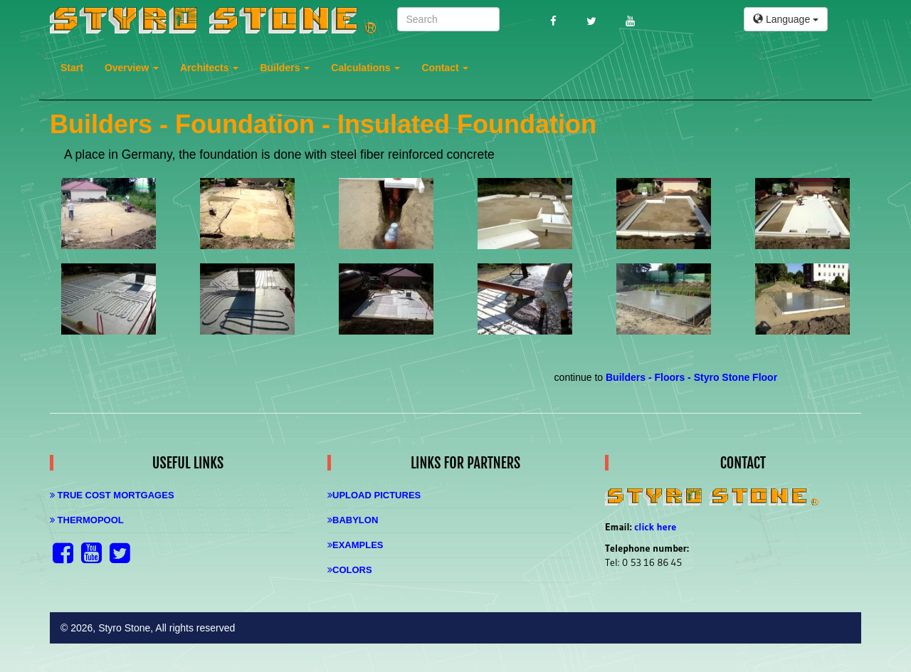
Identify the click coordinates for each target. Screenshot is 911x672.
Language (785, 19)
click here (655, 526)
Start (71, 67)
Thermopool (87, 520)
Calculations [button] (365, 67)
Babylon (352, 520)
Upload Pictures (374, 495)
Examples (355, 545)
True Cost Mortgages (112, 495)
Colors (349, 570)
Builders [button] (285, 67)
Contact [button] (444, 67)
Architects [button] (209, 67)
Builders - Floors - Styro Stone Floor (691, 377)
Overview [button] (132, 67)
